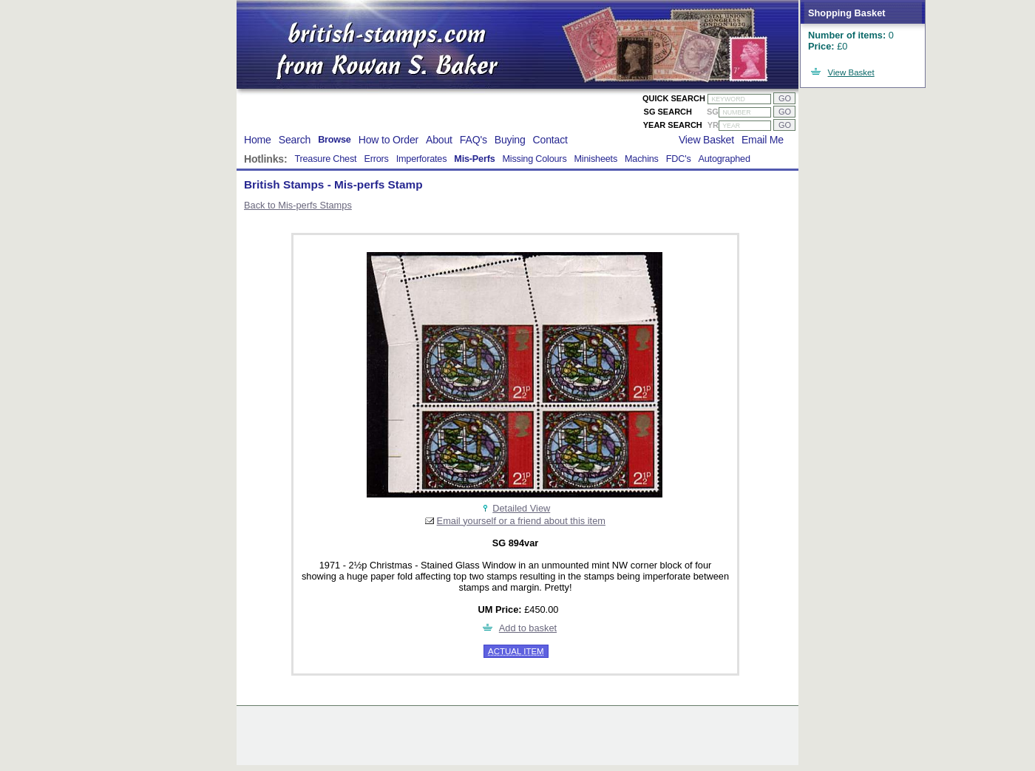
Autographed (724, 159)
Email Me (763, 140)
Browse (334, 140)
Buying (510, 140)
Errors (376, 159)
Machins (642, 159)
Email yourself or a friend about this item (521, 520)
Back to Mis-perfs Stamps (298, 205)
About (439, 140)
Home (257, 140)
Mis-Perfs (474, 159)
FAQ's (473, 140)
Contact (550, 140)
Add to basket (528, 628)
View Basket (851, 72)
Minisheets (596, 159)
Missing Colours (534, 159)
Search (294, 140)
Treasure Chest (325, 159)
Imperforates (421, 159)
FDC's (678, 159)
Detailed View (521, 508)
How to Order (388, 140)
